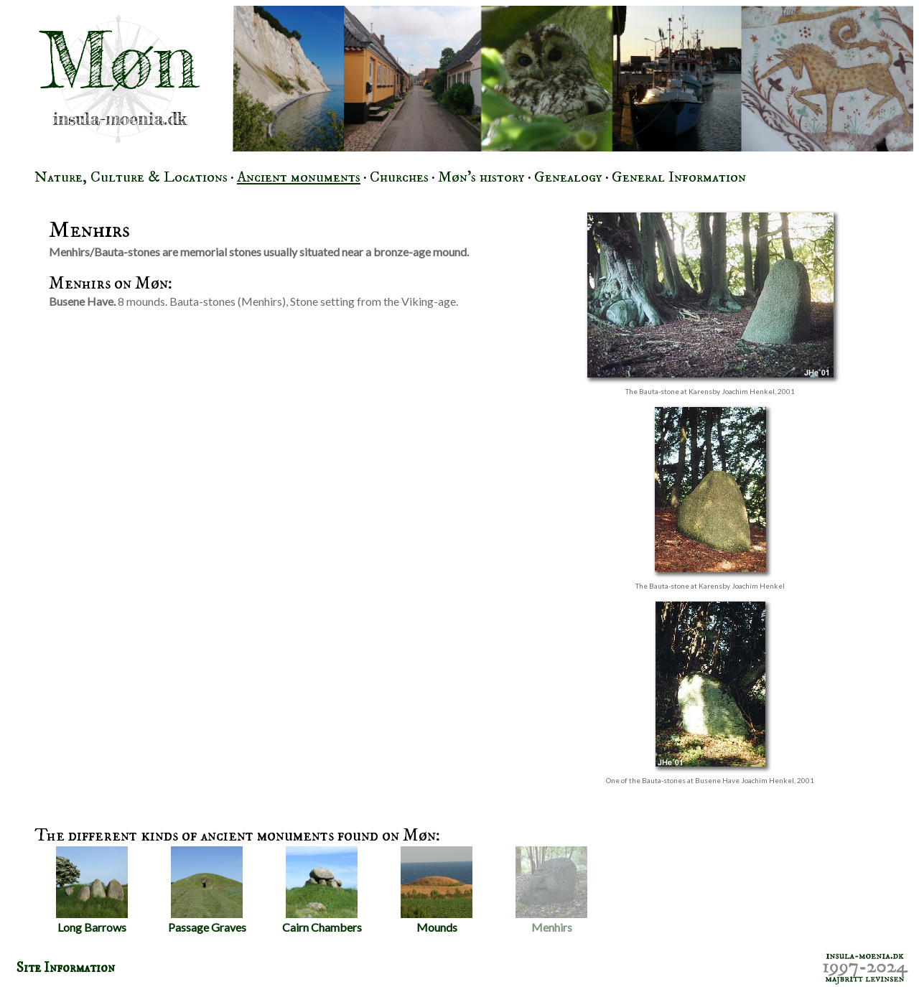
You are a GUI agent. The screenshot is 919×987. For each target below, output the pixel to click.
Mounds (436, 890)
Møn (119, 60)
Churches (399, 177)
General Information (679, 177)
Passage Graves (207, 890)
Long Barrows (92, 890)
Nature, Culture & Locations (131, 177)
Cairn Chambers (322, 890)
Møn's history (481, 177)
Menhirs (551, 890)
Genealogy (568, 177)
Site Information (66, 967)
